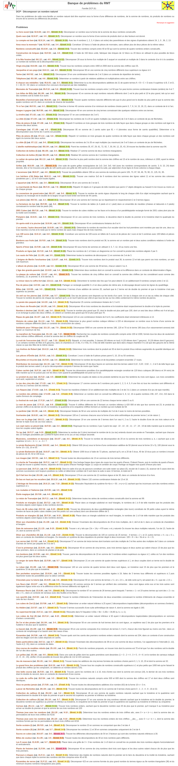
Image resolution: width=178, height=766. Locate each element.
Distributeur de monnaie (27, 364)
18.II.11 (41, 419)
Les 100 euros (23, 234)
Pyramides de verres (26, 761)
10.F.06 (37, 247)
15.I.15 (47, 328)
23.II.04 (48, 573)
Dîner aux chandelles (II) (28, 535)
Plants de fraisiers (24, 749)
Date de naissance (25, 528)
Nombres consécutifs (26, 49)
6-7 (56, 462)
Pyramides (21, 635)
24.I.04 (44, 623)
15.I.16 (49, 334)
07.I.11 (41, 136)
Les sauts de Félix (24, 255)
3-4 (57, 45)
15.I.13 (41, 321)
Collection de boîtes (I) (26, 151)
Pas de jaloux (22, 285)
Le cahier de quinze (25, 159)
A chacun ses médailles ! (28, 83)
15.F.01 (42, 356)
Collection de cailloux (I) (28, 693)
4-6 (44, 79)
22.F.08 (47, 561)
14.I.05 (44, 306)
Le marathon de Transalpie (28, 334)
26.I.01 (40, 661)
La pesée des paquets (26, 302)
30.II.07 (40, 734)
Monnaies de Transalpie (27, 89)
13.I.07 (44, 274)
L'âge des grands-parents (28, 270)
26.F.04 (41, 678)
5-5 (52, 40)
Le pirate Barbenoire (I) (27, 445)
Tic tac (19, 432)
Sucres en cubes (24, 734)
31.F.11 (41, 755)
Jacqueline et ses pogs (27, 70)
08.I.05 (45, 151)
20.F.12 (47, 503)
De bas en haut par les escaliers (31, 479)
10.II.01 (33, 217)
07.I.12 (34, 142)
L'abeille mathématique (27, 147)
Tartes (19, 74)
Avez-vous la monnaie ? (27, 45)
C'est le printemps (24, 548)
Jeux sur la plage (24, 419)
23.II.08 (39, 591)
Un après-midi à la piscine (28, 223)
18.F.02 (47, 426)
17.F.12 (40, 405)
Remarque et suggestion (165, 23)
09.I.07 (52, 193)
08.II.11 (47, 176)
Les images (21, 458)
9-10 (41, 432)
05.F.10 (46, 89)
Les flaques (21, 390)
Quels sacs (21, 36)
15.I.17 (44, 340)
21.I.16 (47, 535)
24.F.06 (34, 635)
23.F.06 (43, 603)
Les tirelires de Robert (26, 349)
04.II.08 (34, 66)
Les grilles (21, 655)
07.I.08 (35, 130)
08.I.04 (46, 147)
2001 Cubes (21, 210)
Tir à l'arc (20, 106)
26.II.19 (51, 665)
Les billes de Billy (24, 93)
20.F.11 (45, 498)
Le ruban (20, 567)
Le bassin (20, 629)
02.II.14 (41, 40)
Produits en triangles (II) (28, 516)
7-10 (60, 334)
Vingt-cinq (21, 66)
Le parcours (22, 469)
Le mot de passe (24, 405)
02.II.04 (37, 32)
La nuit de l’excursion (26, 340)
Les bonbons (22, 554)
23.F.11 (39, 612)
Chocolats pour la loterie (27, 580)
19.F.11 (46, 462)
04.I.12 (39, 59)
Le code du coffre (24, 678)
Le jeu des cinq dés (25, 383)
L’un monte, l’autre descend (29, 228)
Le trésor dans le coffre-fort (29, 281)
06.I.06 (41, 93)
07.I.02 (33, 115)
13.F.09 (45, 296)
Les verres (21, 541)
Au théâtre (21, 608)
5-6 (56, 89)
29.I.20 (54, 712)
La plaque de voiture (26, 274)
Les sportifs (22, 597)
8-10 (49, 370)
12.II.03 (48, 270)
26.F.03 (40, 672)
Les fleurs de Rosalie (26, 306)
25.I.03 (53, 648)
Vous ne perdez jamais (26, 685)
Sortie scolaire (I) (24, 725)
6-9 (45, 469)
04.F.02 (30, 74)
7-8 (56, 187)
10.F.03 (42, 240)
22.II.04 (41, 548)
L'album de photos (25, 266)
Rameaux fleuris (24, 591)
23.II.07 (34, 584)
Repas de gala (22, 317)
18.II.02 (34, 415)
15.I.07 (37, 317)
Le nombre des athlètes (27, 394)
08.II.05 (30, 166)
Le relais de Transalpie (27, 498)
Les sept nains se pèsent (28, 426)
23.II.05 (47, 580)
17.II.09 (47, 394)
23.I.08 (33, 567)
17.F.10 (41, 400)
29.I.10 (48, 700)
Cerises (20, 706)
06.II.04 (47, 100)
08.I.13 (42, 159)
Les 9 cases (22, 742)
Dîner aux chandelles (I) (27, 522)
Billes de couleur (24, 738)
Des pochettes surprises (28, 573)
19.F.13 (35, 469)
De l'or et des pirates (26, 623)
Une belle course (24, 672)
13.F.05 (30, 289)
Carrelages (21, 130)
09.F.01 (34, 200)
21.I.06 (46, 522)
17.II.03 (35, 390)
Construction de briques (27, 53)
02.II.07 (34, 36)
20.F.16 (42, 509)
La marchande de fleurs (27, 187)
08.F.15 (46, 187)
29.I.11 (31, 706)
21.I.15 (41, 528)
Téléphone (21, 79)
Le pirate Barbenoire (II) (27, 452)
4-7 (53, 603)
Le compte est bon (25, 40)
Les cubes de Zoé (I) (26, 603)
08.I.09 (46, 155)
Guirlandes (21, 415)
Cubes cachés (23, 370)
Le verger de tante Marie (28, 561)
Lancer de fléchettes (26, 689)
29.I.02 (48, 693)
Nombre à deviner (24, 311)
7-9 (57, 328)
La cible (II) (21, 142)
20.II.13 (46, 484)
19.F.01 (35, 458)
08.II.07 (35, 172)
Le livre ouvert (23, 32)
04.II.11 (46, 70)
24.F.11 (42, 642)
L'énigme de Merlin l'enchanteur (31, 260)
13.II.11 (50, 281)
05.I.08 (34, 79)
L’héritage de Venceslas (27, 484)
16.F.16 (37, 370)
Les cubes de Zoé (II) (26, 616)
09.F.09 (43, 204)
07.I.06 (40, 123)
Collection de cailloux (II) (28, 700)
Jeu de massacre (24, 661)
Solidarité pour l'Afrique (27, 328)
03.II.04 (44, 49)
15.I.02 (41, 311)
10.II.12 (37, 234)
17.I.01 (43, 383)
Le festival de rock (25, 400)
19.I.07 (57, 439)
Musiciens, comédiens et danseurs (32, 439)
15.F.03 (45, 360)
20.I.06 (39, 475)
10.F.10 (40, 251)
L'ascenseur (22, 172)
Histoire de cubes (25, 321)
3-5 (48, 32)
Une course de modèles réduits (30, 648)
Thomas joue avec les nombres (31, 712)
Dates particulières (25, 642)
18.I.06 (35, 411)
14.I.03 (44, 302)
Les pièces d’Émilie (25, 356)
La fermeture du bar (26, 204)
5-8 (50, 251)
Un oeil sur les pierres (26, 296)
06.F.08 (39, 110)
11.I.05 (41, 255)
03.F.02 (47, 53)
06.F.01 (33, 106)
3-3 (58, 83)
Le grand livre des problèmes (30, 665)
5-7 (56, 296)
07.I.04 (34, 119)
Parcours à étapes (25, 755)
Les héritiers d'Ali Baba (27, 176)
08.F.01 (34, 183)
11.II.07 (54, 260)
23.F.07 (34, 608)
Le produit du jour (25, 377)
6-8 (52, 159)
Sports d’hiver (22, 247)
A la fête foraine (24, 59)
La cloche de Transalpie (27, 462)
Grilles (19, 166)
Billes (18, 289)
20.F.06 (38, 494)
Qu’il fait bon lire (24, 475)
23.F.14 (45, 616)
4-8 (50, 110)
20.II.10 (54, 479)
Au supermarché (24, 612)
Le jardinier (21, 411)
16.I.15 (47, 364)
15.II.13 (45, 349)
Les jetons (21, 200)
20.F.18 (47, 516)
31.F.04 (41, 749)
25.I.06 (34, 655)
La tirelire (20, 115)
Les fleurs (21, 584)
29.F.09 (40, 729)
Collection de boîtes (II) (27, 155)
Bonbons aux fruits (25, 240)
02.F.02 (46, 45)
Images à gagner (24, 110)
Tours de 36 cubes (25, 509)
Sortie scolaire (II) (24, 729)
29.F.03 (40, 725)
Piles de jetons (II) (24, 136)
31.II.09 (35, 742)
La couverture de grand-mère (30, 193)
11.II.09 (41, 266)
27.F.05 (45, 685)
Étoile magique (23, 494)
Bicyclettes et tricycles (27, 360)
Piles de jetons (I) (24, 123)
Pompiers (20, 217)
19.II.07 (46, 452)
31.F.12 (43, 761)
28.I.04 (43, 689)
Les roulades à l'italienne (28, 490)
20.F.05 (47, 490)
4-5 (49, 59)
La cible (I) (21, 119)
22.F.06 (36, 554)
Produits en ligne (24, 251)
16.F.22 (41, 377)
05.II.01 (47, 83)
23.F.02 (36, 597)
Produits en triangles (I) (27, 503)
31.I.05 (40, 738)
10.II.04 (48, 223)
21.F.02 (34, 541)
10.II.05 (50, 228)
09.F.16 (35, 210)
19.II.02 (46, 445)
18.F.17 (30, 432)
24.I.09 (33, 629)
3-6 (51, 93)
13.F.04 (36, 285)
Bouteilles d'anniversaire (27, 100)
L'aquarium (21, 183)
